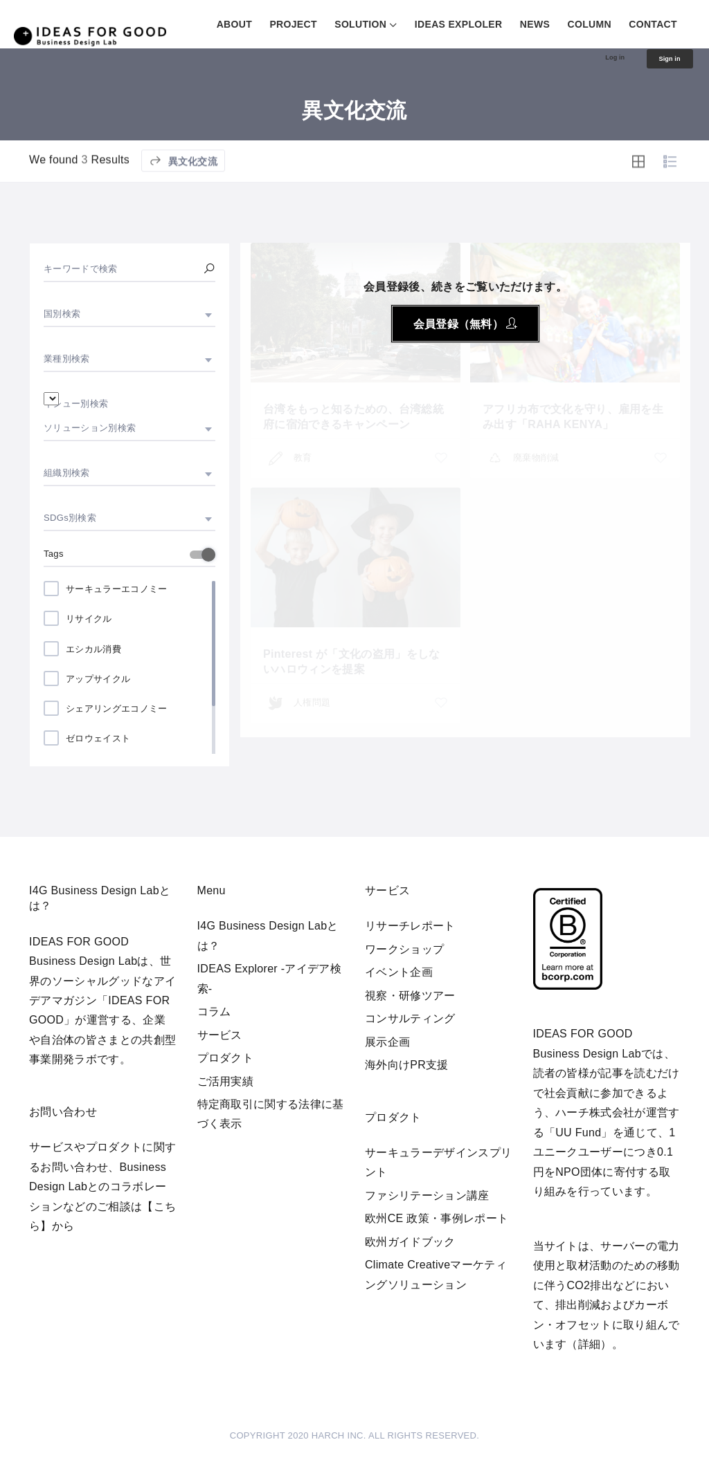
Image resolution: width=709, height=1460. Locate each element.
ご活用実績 (225, 1081)
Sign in (662, 60)
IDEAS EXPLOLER (459, 24)
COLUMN (589, 24)
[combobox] (129, 314)
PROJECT (292, 24)
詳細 (589, 1344)
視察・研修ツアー (410, 995)
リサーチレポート (410, 926)
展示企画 (387, 1042)
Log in (594, 59)
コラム (214, 1011)
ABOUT (234, 24)
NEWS (535, 24)
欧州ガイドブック (410, 1242)
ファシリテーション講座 (427, 1195)
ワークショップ (404, 949)
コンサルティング (410, 1018)
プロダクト (225, 1058)
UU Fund (578, 1132)
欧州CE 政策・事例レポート (436, 1218)
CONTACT (653, 24)
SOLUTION (360, 24)
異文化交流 (183, 199)
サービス (219, 1035)
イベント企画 (399, 972)
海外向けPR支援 (407, 1065)
